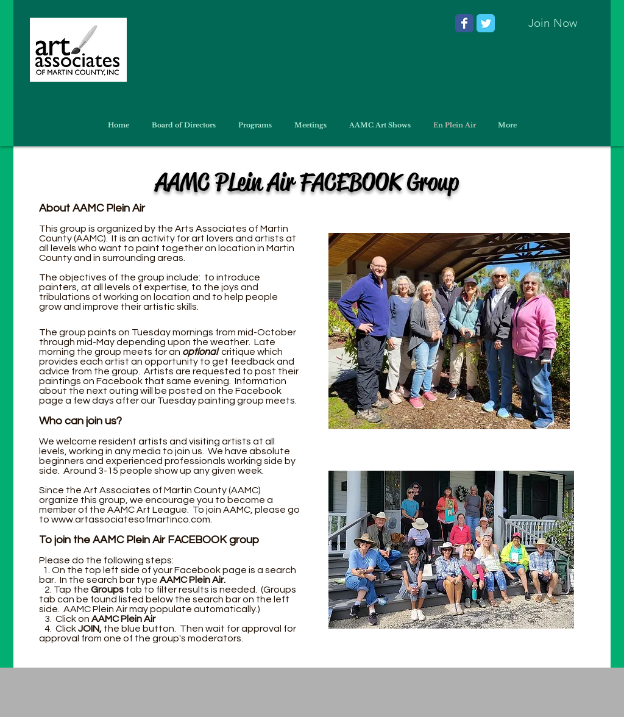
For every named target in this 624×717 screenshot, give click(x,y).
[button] (380, 125)
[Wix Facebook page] (464, 23)
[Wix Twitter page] (486, 23)
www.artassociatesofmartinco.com (130, 519)
